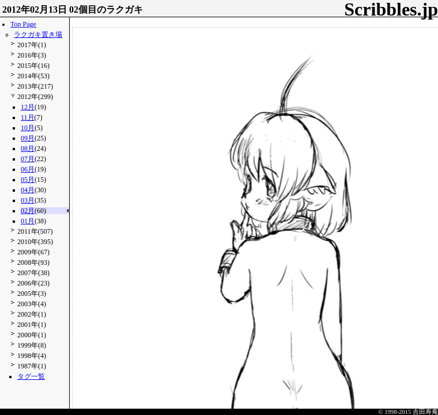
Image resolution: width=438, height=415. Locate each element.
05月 (28, 180)
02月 (28, 211)
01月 (28, 221)
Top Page (23, 24)
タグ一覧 (31, 376)
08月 (28, 148)
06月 (28, 169)
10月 (28, 128)
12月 (28, 107)
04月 (28, 190)
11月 (28, 117)
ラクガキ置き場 (38, 35)
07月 (28, 159)
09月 (28, 138)
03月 (28, 200)
